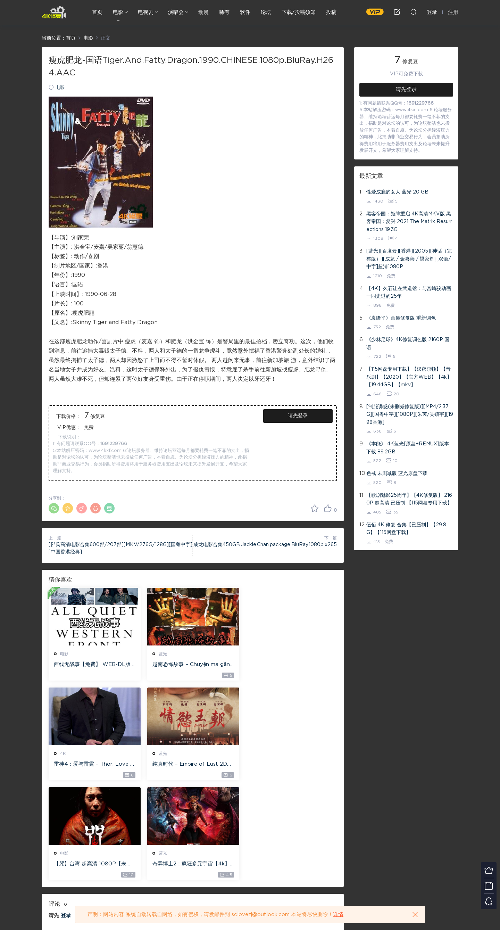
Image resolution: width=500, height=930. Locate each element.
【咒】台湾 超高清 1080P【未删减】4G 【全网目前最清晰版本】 (191, 765)
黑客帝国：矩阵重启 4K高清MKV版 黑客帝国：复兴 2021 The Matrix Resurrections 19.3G (409, 222)
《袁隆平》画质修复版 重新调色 (401, 318)
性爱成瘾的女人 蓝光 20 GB (397, 192)
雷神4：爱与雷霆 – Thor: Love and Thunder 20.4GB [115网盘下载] (290, 665)
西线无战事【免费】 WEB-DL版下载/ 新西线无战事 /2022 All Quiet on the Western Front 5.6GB (93, 665)
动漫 (203, 12)
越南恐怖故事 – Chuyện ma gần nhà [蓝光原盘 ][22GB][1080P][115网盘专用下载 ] (191, 665)
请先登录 (298, 415)
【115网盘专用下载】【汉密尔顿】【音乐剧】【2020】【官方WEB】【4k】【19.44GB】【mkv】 (409, 377)
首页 (97, 12)
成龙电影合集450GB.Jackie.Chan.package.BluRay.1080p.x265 (265, 544)
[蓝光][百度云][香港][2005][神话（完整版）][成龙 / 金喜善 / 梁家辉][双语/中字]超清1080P (409, 259)
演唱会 (176, 12)
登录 (66, 815)
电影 (118, 12)
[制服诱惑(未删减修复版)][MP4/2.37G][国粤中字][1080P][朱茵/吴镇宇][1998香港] (409, 414)
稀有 (224, 12)
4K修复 (54, 12)
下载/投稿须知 (299, 12)
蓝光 (162, 654)
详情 (338, 914)
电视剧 (145, 12)
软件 (245, 12)
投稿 (331, 12)
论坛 (266, 12)
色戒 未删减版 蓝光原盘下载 (396, 473)
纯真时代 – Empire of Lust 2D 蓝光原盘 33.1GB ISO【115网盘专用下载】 (93, 765)
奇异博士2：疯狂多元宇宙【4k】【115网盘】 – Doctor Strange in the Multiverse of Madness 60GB (290, 765)
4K (259, 654)
